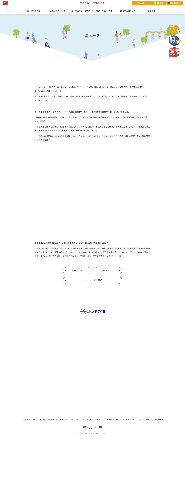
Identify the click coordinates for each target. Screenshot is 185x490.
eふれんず (140, 3)
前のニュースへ (77, 275)
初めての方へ (174, 3)
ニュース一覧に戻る (92, 284)
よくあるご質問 (157, 3)
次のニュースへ (107, 275)
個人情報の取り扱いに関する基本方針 (53, 424)
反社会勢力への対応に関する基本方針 (120, 424)
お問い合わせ (158, 424)
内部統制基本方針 (28, 424)
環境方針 (74, 424)
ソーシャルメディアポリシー (92, 424)
